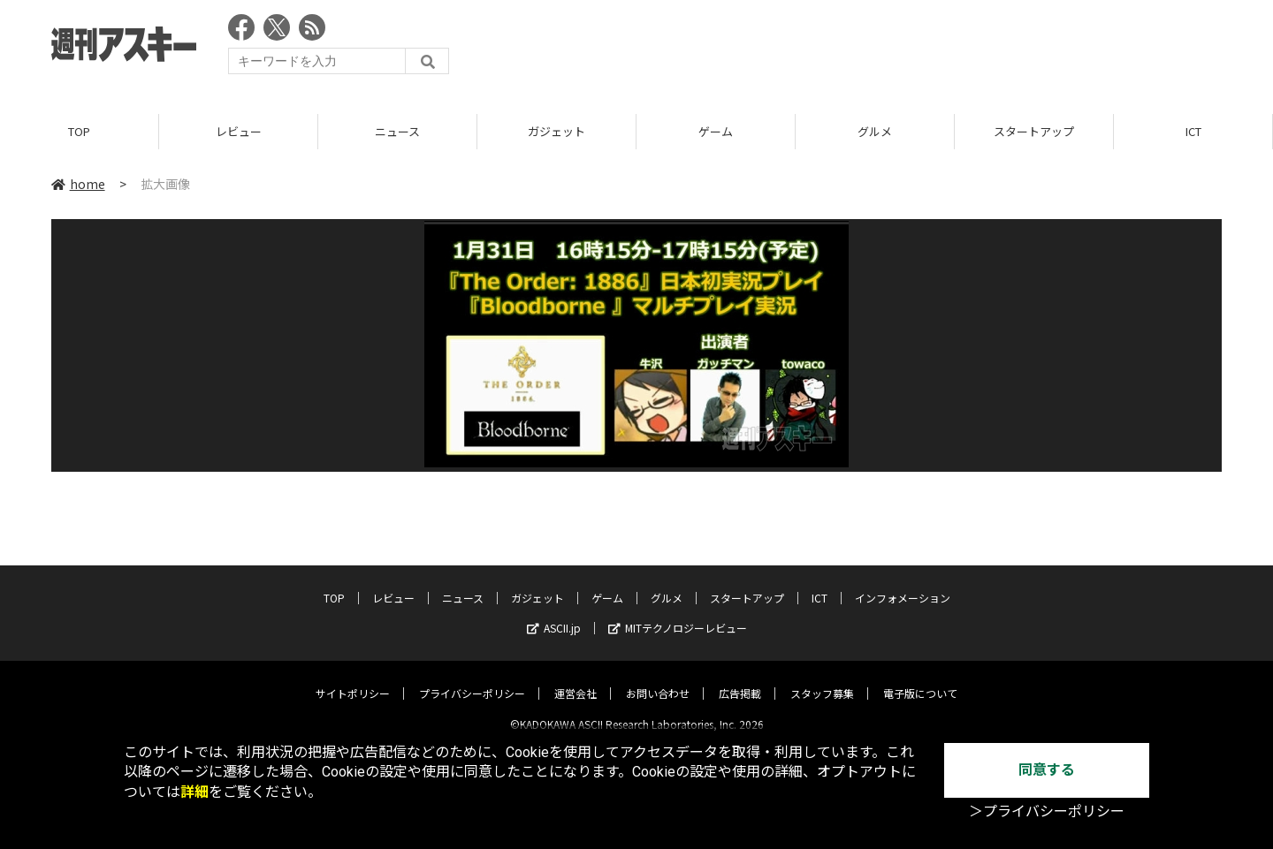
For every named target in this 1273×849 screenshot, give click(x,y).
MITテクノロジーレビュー (677, 613)
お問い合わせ (658, 678)
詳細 (194, 792)
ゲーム (715, 132)
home (78, 184)
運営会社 (575, 678)
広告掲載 (740, 678)
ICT (1193, 132)
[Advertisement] (900, 48)
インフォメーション (902, 583)
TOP (79, 132)
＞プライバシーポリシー (1046, 811)
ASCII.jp (554, 613)
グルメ (875, 132)
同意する (1046, 770)
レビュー (239, 132)
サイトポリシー (353, 678)
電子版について (920, 678)
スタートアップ (1034, 132)
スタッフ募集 (822, 678)
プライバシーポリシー (472, 678)
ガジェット (556, 132)
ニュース (397, 132)
